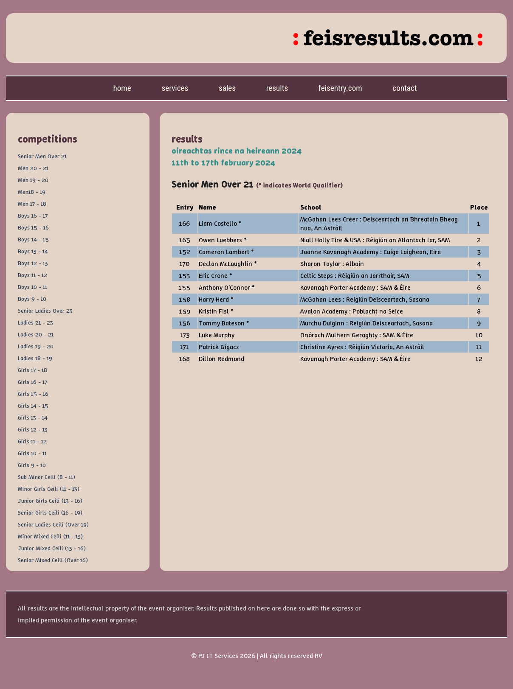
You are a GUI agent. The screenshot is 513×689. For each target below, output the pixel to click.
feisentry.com (340, 88)
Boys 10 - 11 (32, 287)
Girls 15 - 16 (33, 393)
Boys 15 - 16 (33, 227)
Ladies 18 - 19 (35, 358)
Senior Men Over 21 (42, 156)
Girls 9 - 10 (32, 465)
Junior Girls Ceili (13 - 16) (50, 500)
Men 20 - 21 (33, 168)
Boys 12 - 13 (33, 263)
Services (174, 88)
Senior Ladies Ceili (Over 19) (53, 524)
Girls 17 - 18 (32, 370)
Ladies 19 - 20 (36, 346)
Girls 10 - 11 (32, 453)
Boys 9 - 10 (32, 298)
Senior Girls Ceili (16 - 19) (50, 512)
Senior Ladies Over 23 (45, 310)
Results (277, 88)
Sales (227, 88)
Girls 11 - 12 (32, 441)
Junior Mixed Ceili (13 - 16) (52, 548)
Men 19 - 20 (33, 180)
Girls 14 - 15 (33, 405)
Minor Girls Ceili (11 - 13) (48, 489)
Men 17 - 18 (32, 203)
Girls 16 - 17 (32, 382)
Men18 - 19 (31, 192)
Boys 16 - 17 (33, 215)
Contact (404, 88)
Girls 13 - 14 (33, 417)
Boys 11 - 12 (32, 275)
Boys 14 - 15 (33, 239)
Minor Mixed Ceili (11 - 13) (50, 536)
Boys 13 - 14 (33, 251)
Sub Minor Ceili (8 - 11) (46, 477)
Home (122, 88)
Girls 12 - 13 (33, 429)
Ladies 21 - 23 (35, 322)
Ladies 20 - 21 (36, 334)
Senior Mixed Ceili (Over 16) (53, 560)
